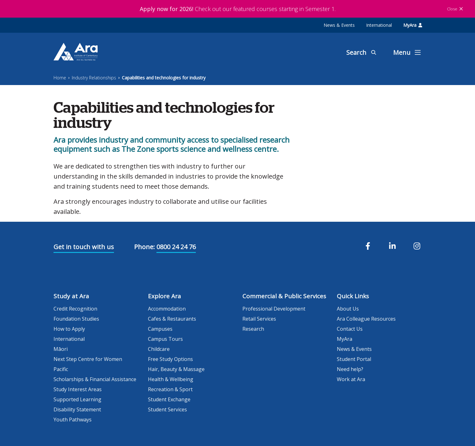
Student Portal (354, 359)
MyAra (412, 25)
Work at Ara (351, 379)
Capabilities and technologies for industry (164, 78)
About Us (348, 308)
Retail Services (259, 318)
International (379, 25)
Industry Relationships (94, 78)
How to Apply (69, 328)
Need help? (350, 369)
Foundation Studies (76, 318)
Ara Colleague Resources (366, 318)
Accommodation (167, 308)
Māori (61, 349)
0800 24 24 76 (176, 247)
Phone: (144, 247)
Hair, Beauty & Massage (176, 369)
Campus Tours (165, 338)
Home (60, 78)
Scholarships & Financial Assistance (95, 379)
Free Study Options (170, 359)
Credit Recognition (75, 308)
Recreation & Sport (170, 389)
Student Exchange (169, 399)
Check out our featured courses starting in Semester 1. (238, 9)
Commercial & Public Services (284, 296)
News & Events (339, 25)
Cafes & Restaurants (172, 318)
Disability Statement (77, 409)
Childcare (159, 349)
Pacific (61, 369)
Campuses (160, 328)
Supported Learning (77, 399)
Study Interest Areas (78, 389)
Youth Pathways (73, 419)
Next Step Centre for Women (88, 359)
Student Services (167, 409)
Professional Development (273, 308)
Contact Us (350, 328)
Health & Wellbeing (170, 379)
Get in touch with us (84, 247)
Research (253, 328)
